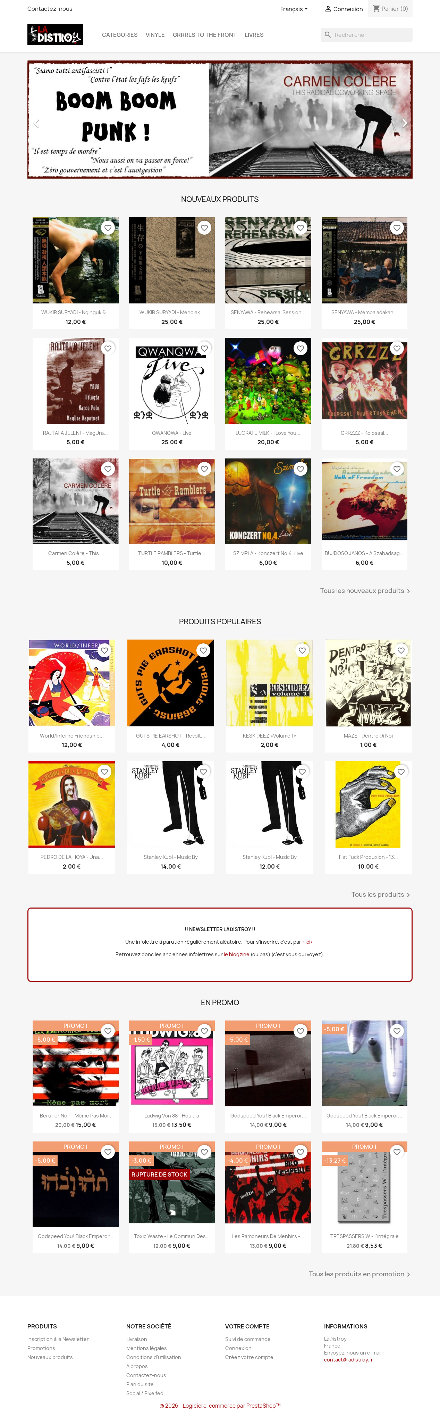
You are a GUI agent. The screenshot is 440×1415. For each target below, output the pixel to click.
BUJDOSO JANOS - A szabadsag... (364, 553)
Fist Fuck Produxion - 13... (368, 857)
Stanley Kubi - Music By (171, 857)
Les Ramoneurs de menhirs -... (268, 1236)
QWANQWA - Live (172, 433)
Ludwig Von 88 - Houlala (171, 1115)
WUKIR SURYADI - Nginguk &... (75, 312)
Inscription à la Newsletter (58, 1339)
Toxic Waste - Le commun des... (172, 1236)
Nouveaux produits (50, 1357)
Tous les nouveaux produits (366, 591)
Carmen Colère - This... (75, 553)
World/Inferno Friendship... (72, 735)
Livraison (136, 1339)
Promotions (41, 1348)
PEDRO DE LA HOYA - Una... (72, 857)
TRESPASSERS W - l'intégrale (364, 1236)
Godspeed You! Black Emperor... (268, 1115)
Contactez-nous (50, 9)
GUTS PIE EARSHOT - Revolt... (170, 735)
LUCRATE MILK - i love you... (268, 433)
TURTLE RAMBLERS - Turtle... (171, 553)
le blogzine (236, 954)
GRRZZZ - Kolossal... (364, 433)
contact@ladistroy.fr (348, 1359)
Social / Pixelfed (144, 1393)
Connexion (238, 1348)
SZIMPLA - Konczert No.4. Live (268, 553)
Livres (254, 35)
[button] (56, 119)
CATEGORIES (120, 35)
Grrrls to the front (205, 35)
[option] (220, 119)
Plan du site (140, 1384)
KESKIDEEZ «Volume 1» (269, 735)
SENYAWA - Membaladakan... (364, 312)
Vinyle (155, 35)
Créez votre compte (249, 1357)
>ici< (307, 941)
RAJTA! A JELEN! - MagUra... (75, 433)
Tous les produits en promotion (361, 1274)
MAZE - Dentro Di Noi (368, 735)
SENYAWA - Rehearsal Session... (268, 312)
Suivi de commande (248, 1339)
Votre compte (247, 1326)
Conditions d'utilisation (153, 1357)
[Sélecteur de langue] (295, 9)
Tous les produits (382, 895)
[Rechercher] (367, 35)
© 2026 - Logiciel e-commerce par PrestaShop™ (220, 1405)
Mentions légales (146, 1348)
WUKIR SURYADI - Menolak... (171, 312)
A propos (137, 1366)
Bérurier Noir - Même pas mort (75, 1115)
